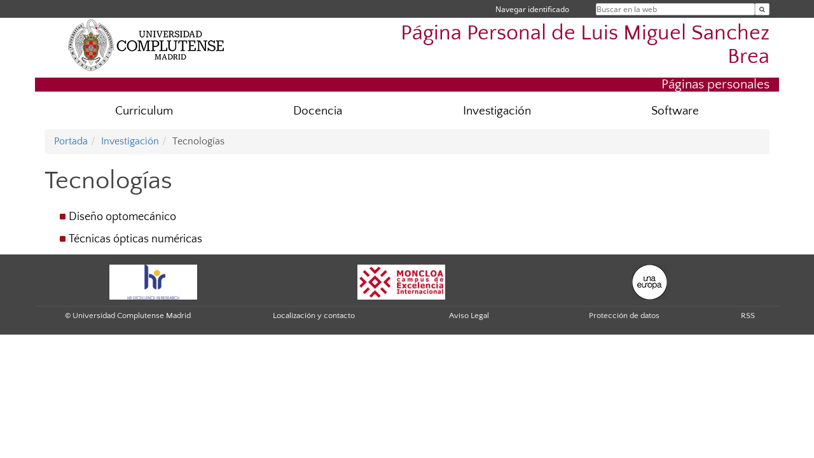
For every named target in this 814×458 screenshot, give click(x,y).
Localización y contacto (314, 315)
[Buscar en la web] (762, 9)
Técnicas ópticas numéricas (135, 239)
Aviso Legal (469, 315)
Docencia (317, 111)
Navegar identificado (532, 9)
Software (675, 111)
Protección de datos (624, 315)
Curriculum (144, 111)
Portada (71, 141)
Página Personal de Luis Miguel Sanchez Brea (585, 45)
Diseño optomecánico (122, 217)
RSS (748, 315)
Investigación (497, 111)
